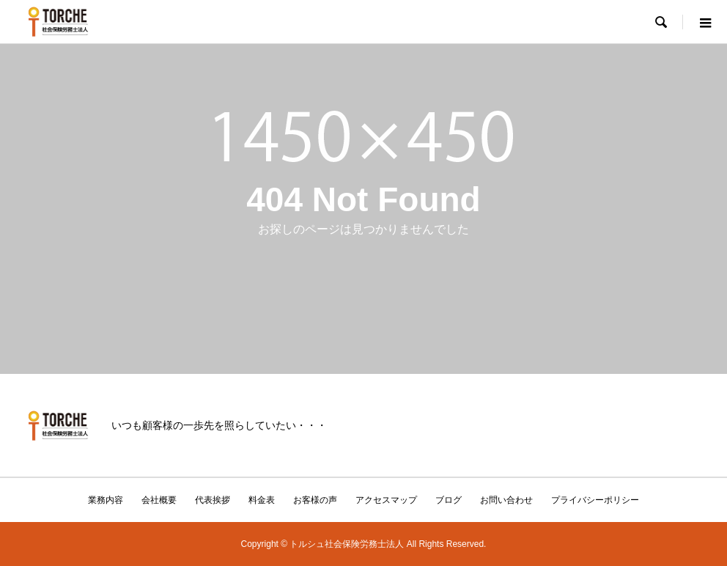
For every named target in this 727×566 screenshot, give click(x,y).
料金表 (261, 500)
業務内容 (105, 500)
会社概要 (159, 500)
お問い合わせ (506, 500)
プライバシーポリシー (595, 500)
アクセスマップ (386, 500)
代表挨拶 (212, 500)
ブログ (448, 500)
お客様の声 (315, 500)
